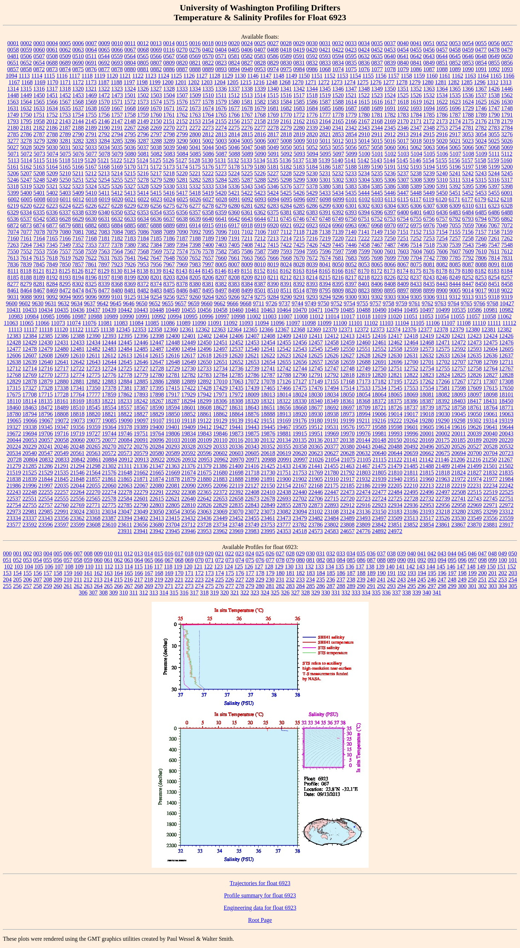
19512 (315, 427)
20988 (268, 459)
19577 (363, 427)
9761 (414, 303)
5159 (493, 160)
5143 (376, 160)
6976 (429, 225)
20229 (29, 446)
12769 (29, 375)
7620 (78, 258)
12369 (314, 329)
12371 (345, 329)
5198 (481, 167)
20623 (315, 453)
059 (88, 560)
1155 (367, 76)
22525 (506, 492)
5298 (286, 180)
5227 (273, 173)
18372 (379, 401)
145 (441, 566)
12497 (220, 349)
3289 (169, 141)
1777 (325, 115)
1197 (129, 82)
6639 (195, 219)
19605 (427, 427)
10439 (109, 310)
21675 (204, 472)
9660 (206, 303)
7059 (468, 225)
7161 (26, 238)
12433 (77, 342)
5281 (182, 180)
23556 (490, 518)
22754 (13, 505)
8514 (299, 290)
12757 (458, 368)
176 (239, 573)
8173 (389, 271)
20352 (268, 446)
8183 (493, 271)
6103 (377, 199)
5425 (286, 193)
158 (57, 573)
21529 (45, 472)
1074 (338, 69)
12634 (458, 355)
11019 (379, 316)
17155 (331, 381)
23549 (474, 518)
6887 (143, 225)
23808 (347, 525)
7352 (78, 245)
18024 (299, 394)
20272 (125, 446)
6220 (26, 206)
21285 (29, 466)
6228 (117, 206)
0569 (195, 56)
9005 (455, 290)
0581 (234, 56)
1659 (104, 108)
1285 (466, 82)
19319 (506, 420)
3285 (117, 141)
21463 (347, 466)
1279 (414, 82)
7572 (169, 251)
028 (290, 553)
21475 (379, 466)
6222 (39, 206)
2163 (312, 121)
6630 (91, 219)
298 (442, 586)
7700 (403, 258)
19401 (172, 427)
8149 (233, 271)
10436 (77, 310)
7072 (507, 225)
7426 (312, 245)
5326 (117, 186)
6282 (260, 206)
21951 (411, 479)
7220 (338, 238)
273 (189, 586)
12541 (268, 349)
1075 (351, 69)
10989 (111, 316)
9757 (375, 303)
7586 (247, 251)
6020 (117, 199)
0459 (468, 50)
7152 (415, 232)
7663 (247, 258)
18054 (363, 394)
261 (68, 586)
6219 (13, 206)
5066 (468, 147)
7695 (364, 258)
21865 (125, 479)
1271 (310, 82)
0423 (351, 50)
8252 (468, 277)
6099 (338, 199)
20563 (93, 453)
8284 (52, 284)
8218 (364, 277)
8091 (494, 264)
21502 (506, 466)
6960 (338, 225)
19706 (45, 433)
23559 (506, 518)
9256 (169, 297)
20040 (490, 433)
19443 (252, 427)
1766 (234, 115)
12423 (474, 336)
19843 (204, 433)
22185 (347, 485)
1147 (265, 76)
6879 (65, 225)
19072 (62, 420)
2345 (390, 128)
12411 (315, 336)
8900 (442, 290)
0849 (429, 63)
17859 (109, 394)
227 (239, 579)
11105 (417, 323)
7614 (26, 258)
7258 (468, 238)
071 (209, 560)
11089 (183, 323)
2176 (481, 121)
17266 (443, 381)
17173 (363, 381)
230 (270, 579)
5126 (168, 160)
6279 (221, 206)
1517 (299, 95)
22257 (61, 492)
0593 (325, 56)
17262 (427, 381)
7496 (403, 245)
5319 (26, 186)
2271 (182, 128)
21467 (363, 466)
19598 (395, 427)
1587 (325, 102)
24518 (299, 531)
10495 (411, 310)
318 (204, 592)
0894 (234, 69)
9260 (195, 297)
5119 (77, 160)
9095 (78, 297)
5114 (26, 160)
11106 (433, 323)
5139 (324, 160)
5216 (143, 173)
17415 (172, 388)
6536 (13, 219)
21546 (77, 472)
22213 (427, 485)
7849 (52, 264)
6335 (39, 212)
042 (432, 553)
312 (143, 592)
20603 (236, 453)
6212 (493, 199)
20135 (299, 440)
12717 (61, 368)
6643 (247, 219)
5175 (195, 167)
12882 (93, 381)
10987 (79, 316)
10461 (252, 310)
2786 (26, 134)
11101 (355, 323)
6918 (247, 225)
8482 (143, 290)
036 (371, 553)
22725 (395, 499)
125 (238, 566)
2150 (156, 121)
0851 (442, 63)
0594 (338, 56)
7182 (117, 238)
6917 (234, 225)
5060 (390, 147)
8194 (78, 277)
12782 (188, 375)
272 (179, 586)
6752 (377, 219)
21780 (331, 472)
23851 (395, 525)
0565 (143, 56)
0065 (104, 50)
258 (37, 586)
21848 (77, 479)
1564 (26, 102)
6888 (156, 225)
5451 (455, 193)
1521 (351, 95)
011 (118, 553)
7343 (39, 245)
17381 (125, 388)
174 (219, 573)
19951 (315, 433)
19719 (77, 433)
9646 (128, 303)
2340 (325, 128)
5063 (429, 147)
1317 (52, 89)
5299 (299, 180)
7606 (442, 251)
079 (290, 560)
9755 (362, 303)
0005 (65, 43)
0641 (403, 56)
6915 (208, 225)
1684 (312, 108)
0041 (416, 43)
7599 (364, 251)
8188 (26, 277)
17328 (45, 388)
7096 (221, 232)
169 (169, 573)
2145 (91, 121)
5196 (455, 167)
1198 (142, 82)
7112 (286, 232)
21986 (13, 485)
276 (219, 586)
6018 (91, 199)
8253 (481, 277)
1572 (130, 102)
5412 (117, 193)
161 (88, 573)
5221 (195, 173)
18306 (220, 401)
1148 (278, 76)
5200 (507, 167)
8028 (299, 264)
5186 (325, 167)
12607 (29, 355)
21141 (411, 459)
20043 (506, 433)
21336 (141, 466)
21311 (125, 466)
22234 (490, 485)
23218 (443, 512)
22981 (29, 512)
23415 (172, 518)
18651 (268, 407)
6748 (325, 219)
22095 (204, 485)
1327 (156, 89)
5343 (247, 186)
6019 (104, 199)
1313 (505, 82)
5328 (143, 186)
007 (78, 553)
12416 (379, 336)
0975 (286, 69)
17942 (204, 394)
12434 (93, 342)
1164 (483, 76)
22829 (220, 505)
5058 (377, 147)
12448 (172, 342)
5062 (416, 147)
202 (502, 573)
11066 (42, 323)
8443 (442, 284)
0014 (169, 43)
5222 (208, 173)
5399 (13, 193)
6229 (130, 206)
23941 (141, 531)
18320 (251, 401)
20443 (363, 446)
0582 (247, 56)
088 (381, 560)
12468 (427, 342)
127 (259, 566)
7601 (390, 251)
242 (391, 579)
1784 (416, 115)
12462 (395, 342)
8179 (454, 271)
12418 (411, 336)
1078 (390, 69)
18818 (77, 414)
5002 (208, 141)
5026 (507, 141)
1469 (91, 95)
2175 (468, 121)
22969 (474, 505)
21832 (490, 472)
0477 (481, 50)
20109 (205, 440)
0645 (455, 56)
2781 (468, 128)
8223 (377, 277)
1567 (65, 102)
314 (164, 592)
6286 (312, 206)
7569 (156, 251)
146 (451, 566)
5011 (324, 141)
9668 (245, 303)
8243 (429, 277)
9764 (453, 303)
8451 (494, 284)
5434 (338, 193)
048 (492, 553)
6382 (299, 212)
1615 (364, 102)
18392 (442, 401)
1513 (247, 95)
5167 (91, 167)
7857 (78, 264)
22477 (379, 492)
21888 (236, 479)
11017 (348, 316)
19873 (236, 433)
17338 (61, 388)
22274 (109, 492)
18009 (252, 394)
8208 (234, 277)
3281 (65, 141)
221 (179, 579)
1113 (24, 76)
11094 (262, 323)
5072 (26, 154)
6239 (143, 206)
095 (452, 560)
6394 (364, 212)
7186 (169, 238)
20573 (125, 453)
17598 (458, 388)
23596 (45, 525)
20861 (94, 459)
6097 (312, 199)
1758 (130, 115)
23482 (315, 518)
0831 (299, 63)
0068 (143, 50)
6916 (221, 225)
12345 (123, 329)
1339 (260, 89)
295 (411, 586)
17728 (61, 394)
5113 (13, 160)
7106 (260, 232)
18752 (443, 407)
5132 (233, 160)
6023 (156, 199)
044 (452, 553)
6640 (208, 219)
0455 (416, 50)
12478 (29, 349)
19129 (220, 420)
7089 (169, 232)
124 (228, 566)
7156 (467, 232)
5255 (117, 180)
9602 (24, 303)
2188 (78, 128)
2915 (429, 134)
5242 (468, 173)
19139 (236, 420)
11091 (215, 323)
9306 (429, 297)
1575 (169, 102)
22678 (268, 499)
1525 (403, 95)
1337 (234, 89)
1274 (349, 82)
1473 (117, 95)
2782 (481, 128)
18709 (363, 407)
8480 (117, 290)
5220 (182, 173)
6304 (390, 206)
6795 (494, 219)
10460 (236, 310)
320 (224, 592)
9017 (481, 290)
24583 (331, 531)
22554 (45, 499)
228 (250, 579)
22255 (45, 492)
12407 (252, 336)
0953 (260, 69)
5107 (455, 154)
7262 (507, 238)
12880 (61, 381)
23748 (236, 525)
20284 (157, 446)
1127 (201, 76)
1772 (299, 115)
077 (270, 560)
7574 (182, 251)
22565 (93, 499)
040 (411, 553)
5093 (299, 154)
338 (406, 592)
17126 (284, 381)
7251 (403, 238)
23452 (236, 518)
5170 (130, 167)
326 (285, 592)
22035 (61, 485)
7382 (143, 245)
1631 (13, 108)
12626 (331, 355)
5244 (494, 173)
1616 (377, 102)
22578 (109, 499)
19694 (29, 433)
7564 (117, 251)
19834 (188, 433)
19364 (109, 427)
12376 (409, 329)
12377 (425, 329)
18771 (506, 407)
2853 (338, 134)
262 (78, 586)
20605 (252, 453)
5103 (403, 154)
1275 (362, 82)
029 (300, 553)
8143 (181, 271)
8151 (246, 271)
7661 (234, 258)
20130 (251, 440)
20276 (141, 446)
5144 (389, 160)
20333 (220, 446)
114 (128, 566)
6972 (403, 225)
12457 (315, 342)
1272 (323, 82)
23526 (443, 518)
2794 (117, 134)
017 (179, 553)
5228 (286, 173)
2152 (182, 121)
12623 (284, 355)
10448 (157, 310)
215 (118, 579)
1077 (377, 69)
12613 (125, 355)
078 (280, 560)
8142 (168, 271)
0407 (260, 50)
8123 (51, 271)
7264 (26, 245)
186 (341, 573)
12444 (109, 342)
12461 (379, 342)
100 (502, 560)
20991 (284, 459)
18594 (172, 407)
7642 (143, 258)
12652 (236, 362)
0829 (273, 63)
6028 (221, 199)
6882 (91, 225)
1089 (455, 69)
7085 (130, 232)
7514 (416, 245)
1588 (338, 102)
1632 (26, 108)
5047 (247, 147)
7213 (273, 238)
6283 (273, 206)
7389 (169, 245)
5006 (260, 141)
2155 (221, 121)
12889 (188, 381)
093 (432, 560)
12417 (395, 336)
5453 (481, 193)
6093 (260, 199)
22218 (443, 485)
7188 (195, 238)
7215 (299, 238)
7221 (351, 238)
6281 (247, 206)
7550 (13, 251)
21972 (458, 479)
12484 (125, 349)
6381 (286, 212)
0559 (117, 56)
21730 (268, 472)
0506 (26, 56)
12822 (411, 375)
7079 (52, 232)
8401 (364, 284)
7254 (442, 238)
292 (381, 586)
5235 (377, 173)
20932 (189, 459)
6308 (442, 206)
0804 (130, 63)
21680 (220, 472)
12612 (109, 355)
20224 (13, 446)
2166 (351, 121)
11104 (402, 323)
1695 (442, 108)
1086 (416, 69)
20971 (253, 459)
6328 (507, 206)
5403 (65, 193)
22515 (474, 492)
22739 (443, 499)
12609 (61, 355)
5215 (130, 173)
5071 (13, 154)
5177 (221, 167)
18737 (411, 407)
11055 (457, 316)
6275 (169, 206)
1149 (291, 76)
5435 (351, 193)
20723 (506, 453)
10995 (190, 316)
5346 (273, 186)
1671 (169, 108)
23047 (125, 512)
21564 (93, 472)
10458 (220, 310)
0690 (78, 63)
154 (17, 573)
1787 (455, 115)
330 (325, 592)
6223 (52, 206)
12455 (284, 342)
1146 (253, 76)
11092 (230, 323)
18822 (125, 414)
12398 (157, 336)
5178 (234, 167)
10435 (61, 310)
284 (300, 586)
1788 (468, 115)
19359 (93, 427)
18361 (347, 401)
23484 (331, 518)
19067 (46, 420)
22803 (157, 505)
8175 (415, 271)
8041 (325, 264)
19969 (331, 433)
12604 (490, 349)
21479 (395, 466)
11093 (246, 323)
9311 (441, 297)
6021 (130, 199)
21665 (157, 472)
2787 (39, 134)
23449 (220, 518)
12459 (347, 342)
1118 (87, 76)
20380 (347, 446)
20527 (474, 446)
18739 (427, 407)
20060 (77, 440)
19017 (411, 414)
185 (330, 573)
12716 (45, 368)
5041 (195, 147)
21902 (299, 479)
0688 (52, 63)
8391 (286, 284)
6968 (377, 225)
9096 (91, 297)
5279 (156, 180)
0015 (182, 43)
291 (371, 586)
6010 (52, 199)
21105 (364, 459)
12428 (13, 342)
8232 (403, 277)
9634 (76, 303)
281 (270, 586)
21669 (172, 472)
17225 (411, 381)
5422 (247, 193)
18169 (77, 401)
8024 (286, 264)
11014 (332, 316)
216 (128, 579)
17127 (299, 381)
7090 (182, 232)
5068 (494, 147)
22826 (204, 505)
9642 (102, 303)
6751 (364, 219)
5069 (507, 147)
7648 (169, 258)
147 (461, 566)
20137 (331, 440)
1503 (156, 95)
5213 (104, 173)
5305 (377, 180)
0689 (65, 63)
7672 (312, 258)
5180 (260, 167)
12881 (77, 381)
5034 (104, 147)
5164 (52, 167)
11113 (15, 329)
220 (169, 579)
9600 (11, 303)
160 (78, 573)
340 (426, 592)
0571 (221, 56)
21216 (474, 459)
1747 (494, 108)
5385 (377, 186)
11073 (58, 323)
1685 (325, 108)
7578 (208, 251)
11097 (293, 323)
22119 (236, 485)
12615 (157, 355)
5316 (494, 180)
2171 (416, 121)
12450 (204, 342)
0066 (117, 50)
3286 (130, 141)
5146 (415, 160)
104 (28, 566)
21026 (316, 459)
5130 (207, 160)
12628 (363, 355)
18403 (458, 401)
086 (361, 560)
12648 (172, 362)
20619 (284, 453)
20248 (77, 446)
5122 (116, 160)
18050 (347, 394)
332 (346, 592)
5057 (364, 147)
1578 (208, 102)
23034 (109, 512)
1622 (442, 102)
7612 (507, 251)
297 (432, 586)
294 (401, 586)
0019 (221, 43)
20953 (205, 459)
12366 (266, 329)
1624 (468, 102)
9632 (63, 303)
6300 (338, 206)
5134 (259, 160)
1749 (13, 115)
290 (361, 586)
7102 (247, 232)
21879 (188, 479)
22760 (61, 505)
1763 (195, 115)
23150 (379, 512)
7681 (338, 258)
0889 (208, 69)
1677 (234, 108)
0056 (494, 43)
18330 (299, 401)
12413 (347, 336)
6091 (234, 199)
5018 (416, 141)
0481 (13, 56)
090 (401, 560)
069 (189, 560)
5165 (65, 167)
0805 (143, 63)
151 (501, 566)
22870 (299, 505)
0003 (39, 43)
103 (18, 566)
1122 (137, 76)
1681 (273, 108)
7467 (377, 245)
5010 (312, 141)
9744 (297, 303)
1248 (271, 82)
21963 (443, 479)
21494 (458, 466)
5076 (78, 154)
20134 (283, 440)
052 (17, 560)
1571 (117, 102)
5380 (325, 186)
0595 (351, 56)
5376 (286, 186)
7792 (468, 258)
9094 (65, 297)
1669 (143, 108)
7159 (506, 232)
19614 (443, 427)
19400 (157, 427)
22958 (458, 505)
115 (138, 566)
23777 (284, 525)
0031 (325, 43)
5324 (91, 186)
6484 (468, 212)
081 (310, 560)
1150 (303, 76)
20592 (188, 453)
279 (250, 586)
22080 (157, 485)
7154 (441, 232)
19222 (394, 420)
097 (472, 560)
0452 (377, 50)
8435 (429, 284)
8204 (182, 277)
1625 (481, 102)
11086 (168, 323)
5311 (454, 180)
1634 (52, 108)
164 (118, 573)
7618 (52, 258)
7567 (130, 251)
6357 (195, 212)
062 (118, 560)
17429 (220, 388)
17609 (474, 388)
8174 (402, 271)
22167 (299, 485)
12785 (236, 375)
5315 (481, 180)
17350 (93, 388)
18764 (490, 407)
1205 (232, 82)
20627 (331, 453)
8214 (312, 277)
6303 (377, 206)
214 (108, 579)
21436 (299, 466)
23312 (506, 512)
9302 (377, 297)
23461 (268, 518)
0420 (312, 50)
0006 (78, 43)
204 (7, 579)
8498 (234, 290)
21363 (172, 466)
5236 (390, 173)
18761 (474, 407)
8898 (416, 290)
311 (133, 592)
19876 (268, 433)
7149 (376, 232)
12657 (315, 362)
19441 (236, 427)
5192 (403, 167)
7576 (195, 251)
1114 (36, 76)
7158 (493, 232)
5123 (129, 160)
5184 (312, 167)
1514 (260, 95)
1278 (401, 82)
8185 (13, 277)
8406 (377, 284)
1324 (130, 89)
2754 (455, 128)
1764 (208, 115)
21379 (204, 466)
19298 (458, 420)
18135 (45, 401)
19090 (125, 420)
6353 (143, 212)
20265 (93, 446)
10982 (506, 310)
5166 (78, 167)
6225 (78, 206)
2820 (312, 134)
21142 (426, 459)
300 (462, 586)
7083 (104, 232)
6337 (65, 212)
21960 (427, 479)
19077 (93, 420)
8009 (247, 264)
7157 (480, 232)
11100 (340, 323)
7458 (364, 245)
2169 (390, 121)
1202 (193, 82)
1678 (247, 108)
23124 (347, 512)
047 (482, 553)
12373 (377, 329)
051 (7, 560)
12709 (490, 362)
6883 (104, 225)
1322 (104, 89)
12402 (204, 336)
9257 (182, 297)
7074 (13, 232)
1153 (342, 76)
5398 (507, 186)
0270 (182, 50)
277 (229, 586)
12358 (155, 329)
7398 (195, 245)
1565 (39, 102)
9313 (468, 297)
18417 (474, 401)
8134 (129, 271)
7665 (260, 258)
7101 (234, 232)
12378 (441, 329)
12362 (202, 329)
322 (244, 592)
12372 (361, 329)
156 (37, 573)
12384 (29, 336)
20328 (188, 446)
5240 (442, 173)
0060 (39, 50)
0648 (481, 56)
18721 (379, 407)
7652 (195, 258)
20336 (236, 446)
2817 (273, 134)
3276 (507, 134)
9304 (403, 297)
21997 (45, 485)
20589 (172, 453)
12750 (379, 368)
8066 (390, 264)
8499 (247, 290)
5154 (428, 160)
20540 (29, 453)
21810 (395, 472)
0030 (312, 43)
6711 (272, 219)
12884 (125, 381)
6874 (39, 225)
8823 (364, 290)
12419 (427, 336)
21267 (505, 459)
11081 (105, 323)
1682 (286, 108)
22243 (13, 492)
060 (98, 560)
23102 (315, 512)
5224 (234, 173)
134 (329, 566)
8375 (169, 284)
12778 (125, 375)
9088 (26, 297)
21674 (188, 472)
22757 (45, 505)
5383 (351, 186)
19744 (109, 433)
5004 (234, 141)
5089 (247, 154)
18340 (315, 401)
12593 (474, 349)
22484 (395, 492)
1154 (355, 76)
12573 (427, 349)
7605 (429, 251)
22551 (29, 499)
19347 (61, 427)
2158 (260, 121)
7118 (298, 232)
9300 (351, 297)
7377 (104, 245)
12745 (315, 368)
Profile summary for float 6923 (260, 895)
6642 (234, 219)
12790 (299, 375)
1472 (104, 95)
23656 (141, 525)
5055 (338, 147)
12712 (13, 368)
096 (462, 560)
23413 (157, 518)
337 (396, 592)
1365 (455, 89)
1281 (440, 82)
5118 (64, 160)
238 (351, 579)
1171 (65, 82)
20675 (443, 453)
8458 (507, 284)
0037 (390, 43)
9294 (325, 297)
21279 (13, 466)
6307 (429, 206)
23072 (252, 512)
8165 (324, 271)
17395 (157, 388)
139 (380, 566)
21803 (363, 472)
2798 (169, 134)
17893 (141, 394)
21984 (506, 479)
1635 (65, 108)
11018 (363, 316)
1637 (78, 108)
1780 (364, 115)
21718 (252, 472)
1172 (78, 82)
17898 (157, 394)
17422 (188, 388)
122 (208, 566)
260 (57, 586)
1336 (221, 89)
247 (442, 579)
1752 (52, 115)
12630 (395, 355)
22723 (363, 499)
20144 (363, 440)
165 (128, 573)
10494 (395, 310)
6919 (260, 225)
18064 (379, 394)
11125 (92, 329)
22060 (109, 485)
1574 (156, 102)
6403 (429, 212)
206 (27, 579)
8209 (247, 277)
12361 (186, 329)
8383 (234, 284)
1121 (125, 76)
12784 (220, 375)
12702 (443, 362)
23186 (411, 512)
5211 (77, 173)
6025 (182, 199)
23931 (125, 531)
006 (68, 553)
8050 (338, 264)
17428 (204, 388)
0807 (156, 63)
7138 (324, 232)
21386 (220, 466)
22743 (474, 499)
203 (512, 573)
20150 (394, 440)
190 (381, 573)
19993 (395, 433)
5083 (169, 154)
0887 (182, 69)
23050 (157, 512)
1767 (247, 115)
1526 (416, 95)
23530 (458, 518)
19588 (379, 427)
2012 (52, 121)
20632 (363, 453)
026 (270, 553)
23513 (411, 518)
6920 (273, 225)
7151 (402, 232)
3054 (481, 134)
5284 (221, 180)
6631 (104, 219)
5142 (363, 160)
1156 (380, 76)
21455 (331, 466)
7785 (455, 258)
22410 (268, 492)
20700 (474, 453)
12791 (315, 375)
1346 (338, 89)
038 (391, 553)
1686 (338, 108)
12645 (125, 362)
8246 (442, 277)
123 (218, 566)
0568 (182, 56)
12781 (172, 375)
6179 (480, 199)
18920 (299, 414)
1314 (13, 89)
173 (209, 573)
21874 (157, 479)
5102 (390, 154)
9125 (130, 297)
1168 (26, 82)
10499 (443, 310)
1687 (351, 108)
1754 (78, 115)
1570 (104, 102)
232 (290, 579)
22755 (29, 505)
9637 (89, 303)
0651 (13, 63)
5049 (273, 147)
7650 (182, 258)
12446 (141, 342)
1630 (507, 102)
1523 (377, 95)
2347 (416, 128)
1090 (468, 69)
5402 (52, 193)
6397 (390, 212)
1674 (208, 108)
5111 (494, 154)
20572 (109, 453)
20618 (268, 453)
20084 (125, 440)
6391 (325, 212)
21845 (61, 479)
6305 (403, 206)
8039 (312, 264)
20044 (14, 440)
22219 (458, 485)
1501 (130, 95)
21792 (347, 472)
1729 (468, 108)
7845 (39, 264)
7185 (156, 238)
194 (421, 573)
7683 (351, 258)
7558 (78, 251)
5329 (156, 186)
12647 (157, 362)
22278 (125, 492)
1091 (481, 69)
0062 (65, 50)
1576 (182, 102)
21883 (220, 479)
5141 (350, 160)
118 (168, 566)
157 (47, 573)
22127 (252, 485)
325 (275, 592)
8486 (182, 290)
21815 (427, 472)
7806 (481, 258)
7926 (130, 264)
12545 (315, 349)
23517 (427, 518)
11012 (316, 316)
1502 (143, 95)
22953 (427, 505)
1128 (214, 76)
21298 (93, 466)
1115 (49, 76)
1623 (455, 102)
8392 (299, 284)
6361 (247, 212)
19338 (29, 427)
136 (350, 566)
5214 (117, 173)
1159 (419, 76)
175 (229, 573)
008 (88, 553)
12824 (443, 375)
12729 (172, 368)
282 (280, 586)
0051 (429, 43)
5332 (195, 186)
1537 (481, 95)
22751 (506, 499)
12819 (363, 375)
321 (234, 592)
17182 (379, 381)
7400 (208, 245)
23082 (284, 512)
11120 (61, 329)
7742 (429, 258)
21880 (204, 479)
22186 (363, 485)
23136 (363, 512)
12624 (299, 355)
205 (17, 579)
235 (320, 579)
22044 (77, 485)
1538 (494, 95)
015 (159, 553)
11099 (324, 323)
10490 (379, 310)
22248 (29, 492)
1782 (390, 115)
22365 (204, 492)
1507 (182, 95)
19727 (93, 433)
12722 (77, 368)
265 (108, 586)
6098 (325, 199)
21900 (284, 479)
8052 (351, 264)
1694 (429, 108)
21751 (284, 472)
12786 (252, 375)
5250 (65, 180)
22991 (61, 512)
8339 (104, 284)
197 (452, 573)
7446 (351, 245)
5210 (65, 173)
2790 (78, 134)
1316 (39, 89)
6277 (195, 206)
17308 (506, 381)
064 (138, 560)
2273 (208, 128)
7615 (39, 258)
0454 (403, 50)
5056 (351, 147)
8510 (273, 290)
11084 (136, 323)
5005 (247, 141)
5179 (247, 167)
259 (47, 586)
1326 (143, 89)
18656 (284, 407)
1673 (195, 108)
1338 (247, 89)
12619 (220, 355)
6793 (468, 219)
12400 (172, 336)
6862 (507, 219)
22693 (284, 499)
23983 (252, 531)
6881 (78, 225)
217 (138, 579)
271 (169, 586)
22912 (347, 505)
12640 (45, 362)
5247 (26, 180)
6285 (299, 206)
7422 (286, 245)
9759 (401, 303)
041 (421, 553)
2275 (234, 128)
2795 (130, 134)
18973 (347, 414)
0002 (26, 43)
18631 (236, 407)
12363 (218, 329)
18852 (188, 414)
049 (502, 553)
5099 (351, 154)
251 (482, 579)
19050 (474, 414)
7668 (286, 258)
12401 (188, 336)
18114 (29, 401)
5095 (325, 154)
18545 (93, 407)
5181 (273, 167)
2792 (104, 134)
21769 (315, 472)
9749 (310, 303)
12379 (457, 329)
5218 (169, 173)
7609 (468, 251)
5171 (143, 167)
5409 (78, 193)
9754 (349, 303)
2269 (156, 128)
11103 (387, 323)
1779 (351, 115)
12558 (395, 349)
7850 (65, 264)
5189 (364, 167)
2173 (442, 121)
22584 (125, 499)
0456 (429, 50)
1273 (336, 82)
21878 (172, 479)
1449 (26, 95)
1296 (479, 82)
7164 (39, 238)
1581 (247, 102)
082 (320, 560)
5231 (325, 173)
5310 (442, 180)
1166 (508, 76)
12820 (379, 375)
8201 (156, 277)
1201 (180, 82)
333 (356, 592)
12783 (204, 375)
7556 (52, 251)
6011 (65, 199)
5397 (494, 186)
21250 (489, 459)
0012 (143, 43)
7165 (52, 238)
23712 (188, 525)
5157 (467, 160)
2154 (208, 121)
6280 (234, 206)
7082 (91, 232)
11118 (45, 329)
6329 (13, 212)
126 (248, 566)
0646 (468, 56)
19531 (331, 427)
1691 (390, 108)
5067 (481, 147)
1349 (377, 89)
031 (320, 553)
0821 (195, 63)
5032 (78, 147)
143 (420, 566)
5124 (142, 160)
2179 (507, 121)
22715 (331, 499)
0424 (364, 50)
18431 (490, 401)
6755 (416, 219)
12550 (347, 349)
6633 (130, 219)
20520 (443, 446)
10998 (238, 316)
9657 (180, 303)
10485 (347, 310)
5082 (156, 154)
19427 (220, 427)
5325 (104, 186)
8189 (39, 277)
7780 (442, 258)
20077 (109, 440)
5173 (169, 167)
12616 (172, 355)
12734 (220, 368)
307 (93, 592)
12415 (363, 336)
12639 (29, 362)
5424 (273, 193)
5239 (429, 173)
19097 (141, 420)
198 (462, 573)
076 (260, 560)
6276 (182, 206)
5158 (480, 160)
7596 (325, 251)
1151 (316, 76)
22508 (458, 492)
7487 (390, 245)
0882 (156, 69)
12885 (141, 381)
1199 (154, 82)
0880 (130, 69)
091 (411, 560)
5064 (442, 147)
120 (188, 566)
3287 (143, 141)
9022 (507, 290)
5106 (442, 154)
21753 (299, 472)
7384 (156, 245)
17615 (490, 388)
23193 (427, 512)
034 (351, 553)
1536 (468, 95)
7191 (234, 238)
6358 (208, 212)
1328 (169, 89)
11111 (494, 323)
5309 (429, 180)
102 (8, 566)
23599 (77, 525)
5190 (377, 167)
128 (269, 566)
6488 (507, 212)
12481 (77, 349)
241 (381, 579)
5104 (416, 154)
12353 (139, 329)
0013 (156, 43)
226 (229, 579)
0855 (494, 63)
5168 (104, 167)
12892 (204, 381)
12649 (188, 362)
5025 (494, 141)
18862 (220, 414)
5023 (468, 141)
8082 (442, 264)
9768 (492, 303)
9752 (336, 303)
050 (512, 553)
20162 (410, 440)
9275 (260, 297)
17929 (188, 394)
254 (512, 579)
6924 (325, 225)
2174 (455, 121)
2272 (195, 128)
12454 (268, 342)
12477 (13, 349)
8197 (104, 277)
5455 (494, 193)
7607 (455, 251)
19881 (284, 433)
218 (148, 579)
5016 (390, 141)
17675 (13, 394)
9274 (247, 297)
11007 (285, 316)
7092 (195, 232)
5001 (195, 141)
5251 (78, 180)
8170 (363, 271)
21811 (411, 472)
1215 (245, 82)
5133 (246, 160)
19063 (506, 414)
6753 (390, 219)
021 (219, 553)
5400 (26, 193)
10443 (141, 310)
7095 (208, 232)
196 (442, 573)
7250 (390, 238)
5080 (130, 154)
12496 (204, 349)
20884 (110, 459)
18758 (458, 407)
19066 (30, 420)
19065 (14, 420)
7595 (312, 251)
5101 (377, 154)
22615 (157, 499)
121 (198, 566)
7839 (26, 264)
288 (341, 586)
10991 (142, 316)
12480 (61, 349)
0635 (377, 56)
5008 (286, 141)
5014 (364, 141)
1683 (299, 108)
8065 (377, 264)
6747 (312, 219)
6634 (143, 219)
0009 (104, 43)
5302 (338, 180)
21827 (474, 472)
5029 (39, 147)
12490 (172, 349)
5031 (65, 147)
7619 (65, 258)
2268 (143, 128)
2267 (130, 128)
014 (148, 553)
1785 (429, 115)
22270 (93, 492)
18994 (363, 414)
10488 (363, 310)
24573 (315, 531)
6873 (26, 225)
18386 (410, 401)
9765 (466, 303)
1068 (325, 69)
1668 (130, 108)
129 (279, 566)
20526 (458, 446)
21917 (347, 479)
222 (189, 579)
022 (229, 553)
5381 (338, 186)
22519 (490, 492)
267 (128, 586)
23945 (172, 531)
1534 (442, 95)
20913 (141, 459)
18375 (394, 401)
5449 (429, 193)
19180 (315, 420)
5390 (429, 186)
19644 (506, 427)
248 (452, 579)
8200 (143, 277)
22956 (443, 505)
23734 (220, 525)
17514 (347, 388)
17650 (506, 388)
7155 (454, 232)
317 (194, 592)
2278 (273, 128)
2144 (78, 121)
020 (209, 553)
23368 (93, 518)
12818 (347, 375)
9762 (427, 303)
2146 (104, 121)
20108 (189, 440)
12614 (141, 355)
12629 (379, 355)
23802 (331, 525)
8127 (90, 271)
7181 (104, 238)
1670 (156, 108)
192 (401, 573)
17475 (299, 388)
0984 (299, 69)
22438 (284, 492)
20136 (315, 440)
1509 (195, 95)
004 (47, 553)
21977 (490, 479)
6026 (195, 199)
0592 (312, 56)
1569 (91, 102)
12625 (315, 355)
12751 (395, 368)
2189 (91, 128)
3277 (13, 141)
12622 (268, 355)
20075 (93, 440)
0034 (364, 43)
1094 (11, 76)
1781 (377, 115)
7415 (273, 245)
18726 (395, 407)
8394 (325, 284)
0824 (234, 63)
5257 (130, 180)
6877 (52, 225)
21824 (458, 472)
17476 (315, 388)
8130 (116, 271)
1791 (507, 115)
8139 (155, 271)
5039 (169, 147)
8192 (52, 277)
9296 (338, 297)
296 (421, 586)
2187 (65, 128)
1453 (78, 95)
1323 (117, 89)
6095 (286, 199)
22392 (236, 492)
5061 (403, 147)
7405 (234, 245)
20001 (427, 433)
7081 (78, 232)
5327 (130, 186)
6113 (390, 199)
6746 (299, 219)
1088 (442, 69)
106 (48, 566)
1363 (429, 89)
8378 (182, 284)
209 (57, 579)
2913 (403, 134)
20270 (109, 446)
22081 (172, 485)
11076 (89, 323)
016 (169, 553)
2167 (364, 121)
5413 (130, 193)
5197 (468, 167)
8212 (286, 277)
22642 (204, 499)
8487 (195, 290)
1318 (65, 89)
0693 (117, 63)
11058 (489, 316)
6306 (416, 206)
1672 (182, 108)
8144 (194, 271)
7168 (91, 238)
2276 (247, 128)
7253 (429, 238)
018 (189, 553)
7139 (337, 232)
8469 (52, 290)
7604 (416, 251)
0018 (208, 43)
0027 (273, 43)
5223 (221, 173)
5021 (455, 141)
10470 (299, 310)
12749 (363, 368)
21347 (157, 466)
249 (462, 579)
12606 (13, 355)
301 (472, 586)
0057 (507, 43)
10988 (95, 316)
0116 (168, 50)
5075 (65, 154)
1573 (143, 102)
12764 (490, 368)
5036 (130, 147)
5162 (26, 167)
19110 (173, 420)
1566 (52, 102)
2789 (65, 134)
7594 (299, 251)
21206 (458, 459)
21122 (395, 459)
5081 (143, 154)
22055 (93, 485)
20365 (315, 446)
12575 (443, 349)
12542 (284, 349)
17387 (141, 388)
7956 (156, 264)
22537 (13, 499)
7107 (273, 232)
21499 (474, 466)
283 (290, 586)
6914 (195, 225)
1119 (99, 76)
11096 (277, 323)
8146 (220, 271)
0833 (325, 63)
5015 (377, 141)
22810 (188, 505)
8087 (468, 264)
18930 (315, 414)
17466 (284, 388)
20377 (331, 446)
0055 (481, 43)
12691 (379, 362)
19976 (363, 433)
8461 (13, 290)
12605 (506, 349)
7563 (104, 251)
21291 (61, 466)
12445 (125, 342)
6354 (156, 212)
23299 (490, 512)
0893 (221, 69)
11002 (254, 316)
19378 (125, 427)
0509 (65, 56)
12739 (252, 368)
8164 (311, 271)
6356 (182, 212)
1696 (455, 108)
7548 (507, 245)
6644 (260, 219)
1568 (78, 102)
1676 (221, 108)
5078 (104, 154)
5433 (325, 193)
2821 (325, 134)
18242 (140, 401)
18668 (299, 407)
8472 (65, 290)
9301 (364, 297)
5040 (182, 147)
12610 (77, 355)
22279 (141, 492)
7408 (247, 245)
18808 (61, 414)
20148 (379, 440)
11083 (120, 323)
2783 (494, 128)
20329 (204, 446)
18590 (157, 407)
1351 (403, 89)
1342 (299, 89)
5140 (337, 160)
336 (386, 592)
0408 (273, 50)
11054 (442, 316)
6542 (39, 219)
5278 (143, 180)
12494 (188, 349)
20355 (284, 446)
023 (239, 553)
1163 (470, 76)
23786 (315, 525)
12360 (171, 329)
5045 (221, 147)
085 (351, 560)
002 (27, 553)
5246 (13, 180)
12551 (363, 349)
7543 (468, 245)
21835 (506, 472)
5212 (91, 173)
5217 (156, 173)
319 (214, 592)
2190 (104, 128)
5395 (468, 186)
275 (209, 586)
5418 (195, 193)
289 (351, 586)
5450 (442, 193)
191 (391, 573)
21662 (141, 472)
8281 (39, 284)
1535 (455, 95)
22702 (299, 499)
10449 (172, 310)
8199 (130, 277)
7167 (78, 238)
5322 (65, 186)
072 (219, 560)
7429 (325, 245)
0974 (273, 69)
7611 (493, 251)
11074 (73, 323)
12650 (204, 362)
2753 (442, 128)
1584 (286, 102)
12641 (61, 362)
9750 (323, 303)
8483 (156, 290)
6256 (156, 206)
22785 (125, 505)
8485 (169, 290)
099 (492, 560)
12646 (141, 362)
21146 (442, 459)
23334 (13, 518)
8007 (234, 264)
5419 (208, 193)
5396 (481, 186)
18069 (411, 394)
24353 (284, 531)
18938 (331, 414)
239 (361, 579)
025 (260, 553)
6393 (351, 212)
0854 (481, 63)
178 (260, 573)
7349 (65, 245)
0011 (129, 43)
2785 (13, 134)
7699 (390, 258)
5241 (455, 173)
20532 (506, 446)
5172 (156, 167)
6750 (351, 219)
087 (371, 560)
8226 (390, 277)
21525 (29, 472)
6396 (377, 212)
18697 (347, 407)
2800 (195, 134)
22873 (315, 505)
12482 (93, 349)
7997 (208, 264)
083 (330, 560)
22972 (506, 505)
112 (108, 566)
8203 (169, 277)
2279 (286, 128)
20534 (13, 453)
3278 (26, 141)
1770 (286, 115)
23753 (268, 525)
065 (148, 560)
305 (512, 586)
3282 (78, 141)
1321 (91, 89)
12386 (61, 336)
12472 (458, 342)
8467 (39, 290)
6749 (338, 219)
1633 (39, 108)
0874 (65, 69)
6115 (402, 199)
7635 (117, 258)
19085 (109, 420)
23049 (141, 512)
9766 (479, 303)
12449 (188, 342)
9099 (104, 297)
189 (371, 573)
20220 (506, 440)
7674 (325, 258)
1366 (468, 89)
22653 (220, 499)
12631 (411, 355)
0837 (377, 63)
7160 (13, 238)
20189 (474, 440)
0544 (104, 56)
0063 (78, 50)
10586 (474, 310)
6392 (338, 212)
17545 (395, 388)
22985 (45, 512)
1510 (208, 95)
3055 (494, 134)
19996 (411, 433)
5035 (117, 147)
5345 (260, 186)
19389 (141, 427)
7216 (312, 238)
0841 (416, 63)
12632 (427, 355)
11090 (199, 323)
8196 (91, 277)
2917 (455, 134)
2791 (91, 134)
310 (123, 592)
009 (98, 553)
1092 (494, 69)
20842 (78, 459)
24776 (363, 531)
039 (401, 553)
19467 (284, 427)
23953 (204, 531)
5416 (169, 193)
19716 (61, 433)
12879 (45, 381)
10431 (13, 310)
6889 (169, 225)
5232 (338, 173)
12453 (252, 342)
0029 (299, 43)
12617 (188, 355)
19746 (125, 433)
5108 (468, 154)
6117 (415, 199)
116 (148, 566)
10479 (331, 310)
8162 (285, 271)
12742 (284, 368)
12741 (268, 368)
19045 (458, 414)
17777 (93, 394)
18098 (490, 394)
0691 (91, 63)
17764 (77, 394)
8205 (195, 277)
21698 (236, 472)
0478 (494, 50)
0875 (78, 69)
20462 (379, 446)
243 (401, 579)
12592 (458, 349)
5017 (403, 141)
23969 (236, 531)
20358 (299, 446)
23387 (109, 518)
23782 (299, 525)
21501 (490, 466)
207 (37, 579)
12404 (220, 336)
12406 (236, 336)
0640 (390, 56)
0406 (247, 50)
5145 (402, 160)
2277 (260, 128)
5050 (286, 147)
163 (108, 573)
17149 (315, 381)
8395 (338, 284)
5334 (221, 186)
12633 (443, 355)
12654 (268, 362)
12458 (331, 342)
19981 (379, 433)
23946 (188, 531)
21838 (13, 479)
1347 (351, 89)
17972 (236, 394)
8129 (103, 271)
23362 (77, 518)
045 (462, 553)
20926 (173, 459)
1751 (39, 115)
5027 (13, 147)
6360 (234, 212)
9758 (388, 303)
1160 (432, 76)
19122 (204, 420)
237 (341, 579)
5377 (299, 186)
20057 (46, 440)
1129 (227, 76)
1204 (219, 82)
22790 (141, 505)
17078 (268, 381)
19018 (427, 414)
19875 (252, 433)
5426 (299, 193)
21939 (379, 479)
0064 (91, 50)
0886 (169, 69)
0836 (364, 63)
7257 (455, 238)
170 (179, 573)
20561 (77, 453)
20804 (30, 459)
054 (37, 560)
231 (280, 579)
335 (376, 592)
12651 (220, 362)
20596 (204, 453)
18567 (141, 407)
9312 (455, 297)
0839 (390, 63)
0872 (39, 69)
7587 (260, 251)
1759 (143, 115)
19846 (220, 433)
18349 (331, 401)
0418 (286, 50)
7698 (377, 258)
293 (391, 586)
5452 (468, 193)
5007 (273, 141)
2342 (351, 128)
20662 (427, 453)
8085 (455, 264)
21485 (411, 466)
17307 (490, 381)
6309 (455, 206)
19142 (252, 420)
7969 (182, 264)
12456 (299, 342)
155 (27, 573)
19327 (13, 427)
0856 (507, 63)
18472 (45, 407)
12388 (77, 336)
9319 (507, 297)
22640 (188, 499)
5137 (298, 160)
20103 (173, 440)
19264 (410, 420)
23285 (474, 512)
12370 (329, 329)
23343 (45, 518)
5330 (169, 186)
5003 (221, 141)
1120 (112, 76)
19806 (172, 433)
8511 (285, 290)
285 (310, 586)
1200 (167, 82)
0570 (208, 56)
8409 (403, 284)
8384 (247, 284)
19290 (442, 420)
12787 (268, 375)
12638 (13, 362)
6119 (428, 199)
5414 (143, 193)
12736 (236, 368)
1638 (91, 108)
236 (330, 579)
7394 (182, 245)
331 (336, 592)
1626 (494, 102)
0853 (468, 63)
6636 (156, 219)
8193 (65, 277)
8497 (221, 290)
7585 (234, 251)
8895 (390, 290)
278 (239, 586)
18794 (29, 414)
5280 (169, 180)
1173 (90, 82)
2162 (299, 121)
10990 (127, 316)
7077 (26, 232)
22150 (268, 485)
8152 (259, 271)
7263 (13, 245)
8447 (468, 284)
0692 (104, 63)
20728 (14, 459)
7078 (39, 232)
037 (381, 553)
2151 (169, 121)
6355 (169, 212)
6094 (273, 199)
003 (37, 553)
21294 (77, 466)
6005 (26, 199)
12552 (379, 349)
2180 (13, 128)
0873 (52, 69)
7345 (52, 245)
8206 (208, 277)
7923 (117, 264)
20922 (157, 459)
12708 (474, 362)
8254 (494, 277)
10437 (93, 310)
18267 (156, 401)
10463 (268, 310)
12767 (506, 368)
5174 (182, 167)
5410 (91, 193)
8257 (507, 277)
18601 (188, 407)
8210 (260, 277)
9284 (273, 297)
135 (339, 566)
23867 (458, 525)
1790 (494, 115)
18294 (188, 401)
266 (118, 586)
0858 (26, 69)
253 (502, 579)
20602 (220, 453)
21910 (331, 479)
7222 (364, 238)
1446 (507, 89)
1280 (427, 82)
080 (300, 560)
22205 (395, 485)
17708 (29, 394)
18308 (236, 401)
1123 (150, 76)
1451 (52, 95)
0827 (247, 63)
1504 (169, 95)
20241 (45, 446)
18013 (268, 394)
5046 (234, 147)
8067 (403, 264)
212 (88, 579)
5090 (260, 154)
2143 (65, 121)
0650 (507, 56)
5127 (181, 160)
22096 (220, 485)
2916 (442, 134)
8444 (455, 284)
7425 (299, 245)
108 (69, 566)
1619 (416, 102)
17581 (443, 388)
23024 (77, 512)
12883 (109, 381)
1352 (416, 89)
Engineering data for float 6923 (260, 908)
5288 (260, 180)
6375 (273, 212)
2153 (195, 121)
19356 (77, 427)
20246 (61, 446)
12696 (395, 362)
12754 (427, 368)
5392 (455, 186)
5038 (156, 147)
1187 (103, 82)
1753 (65, 115)
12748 (347, 368)
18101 (506, 394)
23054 (172, 512)
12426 (506, 336)
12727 (141, 368)
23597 (61, 525)
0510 (78, 56)
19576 (347, 427)
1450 (39, 95)
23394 (125, 518)
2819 (299, 134)
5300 (312, 180)
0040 (403, 43)
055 (47, 560)
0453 (390, 50)
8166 (337, 271)
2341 (338, 128)
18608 (204, 407)
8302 (78, 284)
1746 (481, 108)
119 (178, 566)
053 (27, 560)
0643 (429, 56)
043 (442, 553)
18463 (29, 407)
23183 (395, 512)
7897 (104, 264)
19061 (490, 414)
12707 (458, 362)
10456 (204, 310)
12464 (411, 342)
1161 (444, 76)
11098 (309, 323)
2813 (221, 134)
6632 (117, 219)
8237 (416, 277)
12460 (363, 342)
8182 (480, 271)
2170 (403, 121)
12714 (29, 368)
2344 (377, 128)
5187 (338, 167)
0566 (156, 56)
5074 (52, 154)
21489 (443, 466)
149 (481, 566)
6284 (286, 206)
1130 (240, 76)
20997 (300, 459)
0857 (13, 69)
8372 (143, 284)
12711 (506, 362)
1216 (258, 82)
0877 (104, 69)
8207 (221, 277)
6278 (208, 206)
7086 (143, 232)
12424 (490, 336)
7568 (143, 251)
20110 (220, 440)
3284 (104, 141)
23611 (125, 525)
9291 (299, 297)
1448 (13, 95)
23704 (172, 525)
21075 (348, 459)
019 (199, 553)
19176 (299, 420)
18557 (125, 407)
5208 (39, 173)
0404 (221, 50)
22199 (379, 485)
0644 (442, 56)
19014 (395, 414)
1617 (390, 102)
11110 (479, 323)
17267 (458, 381)
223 (199, 579)
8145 (207, 271)
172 (199, 573)
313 (154, 592)
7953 (143, 264)
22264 (77, 492)
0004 (52, 43)
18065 (395, 394)
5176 (208, 167)
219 (159, 579)
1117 (74, 76)
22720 (347, 499)
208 (47, 579)
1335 (208, 89)
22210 (411, 485)
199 (472, 573)
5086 (208, 154)
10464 (284, 310)
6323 (494, 206)
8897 (403, 290)
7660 (221, 258)
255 (7, 586)
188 (361, 573)
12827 (490, 375)
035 (361, 553)
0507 (39, 56)
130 (289, 566)
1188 (116, 82)
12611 (93, 355)
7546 (481, 245)
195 (432, 573)
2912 (390, 134)
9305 (416, 297)
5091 (273, 154)
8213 (299, 277)
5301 (325, 180)
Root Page (260, 920)
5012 (338, 141)
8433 (416, 284)
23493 (363, 518)
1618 (403, 102)
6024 (169, 199)
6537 (26, 219)
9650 (141, 303)
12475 (490, 342)
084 (341, 560)
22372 (220, 492)
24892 (379, 531)
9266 (234, 297)
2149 (143, 121)
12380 (472, 329)
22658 (236, 499)
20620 (299, 453)
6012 (78, 199)
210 (68, 579)
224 (209, 579)
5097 (338, 154)
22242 (506, 485)
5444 (364, 193)
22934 (395, 505)
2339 (312, 128)
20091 (141, 440)
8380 (195, 284)
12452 (236, 342)
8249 (455, 277)
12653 (252, 362)
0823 (221, 63)
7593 (286, 251)
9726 (271, 303)
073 (229, 560)
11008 (301, 316)
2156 (234, 121)
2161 (286, 121)
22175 (331, 485)
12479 (45, 349)
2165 (338, 121)
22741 (458, 499)
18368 (363, 401)
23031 (93, 512)
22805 (172, 505)
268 (138, 586)
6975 (416, 225)
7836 (13, 264)
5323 (78, 186)
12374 (393, 329)
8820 (351, 290)
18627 (220, 407)
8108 (507, 264)
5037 (143, 147)
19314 (490, 420)
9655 (167, 303)
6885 (130, 225)
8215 (325, 277)
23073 (268, 512)
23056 (188, 512)
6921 (286, 225)
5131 (220, 160)
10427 (507, 303)
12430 (45, 342)
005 (57, 553)
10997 (222, 316)
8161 (272, 271)
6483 (455, 212)
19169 (284, 420)
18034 (331, 394)
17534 (379, 388)
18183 (93, 401)
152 (511, 566)
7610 (481, 251)
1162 (457, 76)
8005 (221, 264)
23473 (284, 518)
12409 (284, 336)
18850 (172, 414)
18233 (124, 401)
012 (128, 553)
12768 (13, 375)
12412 (331, 336)
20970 (237, 459)
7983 (195, 264)
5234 (364, 173)
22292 (172, 492)
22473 (347, 492)
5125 (155, 160)
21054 (332, 459)
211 (78, 579)
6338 (78, 212)
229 (260, 579)
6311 (480, 206)
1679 (260, 108)
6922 (299, 225)
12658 (331, 362)
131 (299, 566)
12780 (157, 375)
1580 (234, 102)
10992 (158, 316)
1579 (221, 102)
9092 (52, 297)
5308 (416, 180)
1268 (284, 82)
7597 (338, 251)
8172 (376, 271)
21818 (443, 472)
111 (99, 566)
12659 (347, 362)
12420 (443, 336)
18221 (108, 401)
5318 (13, 186)
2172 (429, 121)
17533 (363, 388)
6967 (364, 225)
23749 (252, 525)
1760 (156, 115)
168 (159, 573)
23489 (347, 518)
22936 (411, 505)
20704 (490, 453)
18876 (252, 414)
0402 (208, 50)
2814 (234, 134)
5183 (299, 167)
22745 (490, 499)
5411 (103, 193)
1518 (312, 95)
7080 (65, 232)
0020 (234, 43)
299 (452, 586)
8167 (350, 271)
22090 (188, 485)
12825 (458, 375)
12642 (77, 362)
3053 (468, 134)
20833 (62, 459)
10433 (29, 310)
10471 (315, 310)
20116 (236, 440)
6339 (91, 212)
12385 (45, 336)
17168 (347, 381)
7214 (286, 238)
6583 (52, 219)
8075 (416, 264)
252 (492, 579)
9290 (286, 297)
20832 (46, 459)
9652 (154, 303)
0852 (455, 63)
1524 (390, 95)
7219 (325, 238)
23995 (268, 531)
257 (27, 586)
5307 (403, 180)
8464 (26, 290)
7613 (13, 258)
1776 (312, 115)
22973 (13, 512)
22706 (315, 499)
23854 (427, 525)
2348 (429, 128)
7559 (91, 251)
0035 (377, 43)
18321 (267, 401)
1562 (507, 95)
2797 (156, 134)
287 (330, 586)
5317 (507, 180)
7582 (221, 251)
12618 (204, 355)
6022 (143, 199)
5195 (442, 167)
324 (265, 592)
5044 (208, 147)
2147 (117, 121)
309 (113, 592)
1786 (442, 115)
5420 (221, 193)
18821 (109, 414)
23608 (93, 525)
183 (310, 573)
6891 (182, 225)
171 (189, 573)
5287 (247, 180)
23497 (379, 518)
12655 (284, 362)
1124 (163, 76)
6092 (247, 199)
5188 (351, 167)
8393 (312, 284)
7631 (104, 258)
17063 (236, 381)
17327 (29, 388)
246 (432, 579)
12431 (61, 342)
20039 (474, 433)
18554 (109, 407)
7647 (156, 258)
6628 (65, 219)
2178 (494, 121)
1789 (481, 115)
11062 (505, 316)
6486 (494, 212)
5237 (403, 173)
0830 (286, 63)
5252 (91, 180)
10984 (31, 316)
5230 (312, 173)
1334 (195, 89)
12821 (395, 375)
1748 (507, 108)
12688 (363, 362)
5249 (52, 180)
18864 (236, 414)
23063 (204, 512)
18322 (283, 401)
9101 (117, 297)
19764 (157, 433)
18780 (13, 414)
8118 (25, 271)
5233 (351, 173)
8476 (91, 290)
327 (295, 592)
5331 (182, 186)
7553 (39, 251)
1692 (403, 108)
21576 (109, 472)
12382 (504, 329)
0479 (507, 50)
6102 (364, 199)
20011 (458, 433)
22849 (268, 505)
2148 (130, 121)
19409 (188, 427)
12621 (252, 355)
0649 (494, 56)
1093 (507, 69)
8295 (65, 284)
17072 (252, 381)
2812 (208, 134)
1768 (260, 115)
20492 (411, 446)
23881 (490, 525)
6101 (351, 199)
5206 (13, 173)
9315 (481, 297)
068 (179, 560)
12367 (282, 329)
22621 (172, 499)
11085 (152, 323)
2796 (143, 134)
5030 (52, 147)
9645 (115, 303)
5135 (272, 160)
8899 (429, 290)
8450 (481, 284)
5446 (390, 193)
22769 (77, 505)
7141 (363, 232)
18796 (45, 414)
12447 (157, 342)
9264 (208, 297)
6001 (507, 193)
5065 (455, 147)
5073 (39, 154)
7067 (494, 225)
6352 (130, 212)
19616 (458, 427)
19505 (299, 427)
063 (128, 560)
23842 (379, 525)
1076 (364, 69)
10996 (206, 316)
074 (239, 560)
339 (416, 592)
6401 (416, 212)
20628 (347, 453)
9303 (390, 297)
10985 (47, 316)
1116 (62, 76)
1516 (286, 95)
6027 (208, 199)
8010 (260, 264)
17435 (236, 388)
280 (260, 586)
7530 (442, 245)
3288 (156, 141)
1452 (65, 95)
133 (319, 566)
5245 (507, 173)
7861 (91, 264)
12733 (204, 368)
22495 (411, 492)
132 (309, 566)
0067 (130, 50)
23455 (252, 518)
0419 (299, 50)
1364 (442, 89)
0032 (338, 43)
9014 (468, 290)
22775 (109, 505)
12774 (77, 375)
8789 (312, 290)
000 (7, 553)
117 (158, 566)
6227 (104, 206)
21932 (363, 479)
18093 (458, 394)
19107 (157, 420)
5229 (299, 173)
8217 (351, 277)
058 (78, 560)
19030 (443, 414)
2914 (416, 134)
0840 (403, 63)
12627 (347, 355)
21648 (125, 472)
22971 (490, 505)
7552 (26, 251)
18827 (141, 414)
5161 (13, 167)
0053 (455, 43)
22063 (125, 485)
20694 (458, 453)
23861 (443, 525)
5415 (156, 193)
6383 (312, 212)
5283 (208, 180)
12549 (331, 349)
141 (400, 566)
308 (103, 592)
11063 (11, 323)
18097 (474, 394)
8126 (77, 271)
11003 (269, 316)
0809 (169, 63)
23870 (474, 525)
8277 (13, 284)
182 (300, 573)
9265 (221, 297)
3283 (91, 141)
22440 (299, 492)
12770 (45, 375)
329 (315, 592)
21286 (45, 466)
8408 (390, 284)
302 (482, 586)
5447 (403, 193)
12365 (250, 329)
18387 (426, 401)
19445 (268, 427)
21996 (29, 485)
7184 (143, 238)
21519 (13, 472)
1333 (182, 89)
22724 (379, 499)
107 (59, 566)
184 (320, 573)
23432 (188, 518)
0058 (13, 50)
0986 (312, 69)
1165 (496, 76)
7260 (481, 238)
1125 (176, 76)
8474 (78, 290)
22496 (427, 492)
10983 (15, 316)
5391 (442, 186)
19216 (379, 420)
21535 (61, 472)
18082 (443, 394)
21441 (315, 466)
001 (17, 553)
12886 (157, 381)
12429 (29, 342)
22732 (427, 499)
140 (390, 566)
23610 (109, 525)
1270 (297, 82)
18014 (284, 394)
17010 (220, 381)
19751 (141, 433)
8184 (506, 271)
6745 (286, 219)
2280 (299, 128)
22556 (77, 499)
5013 (351, 141)
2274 (221, 128)
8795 (325, 290)
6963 (351, 225)
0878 (117, 69)
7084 (117, 232)
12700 (411, 362)
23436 (204, 518)
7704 (416, 258)
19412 (204, 427)
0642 (416, 56)
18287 (172, 401)
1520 (338, 95)
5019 (429, 141)
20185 (458, 440)
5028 (26, 147)
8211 (272, 277)
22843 (252, 505)
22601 (141, 499)
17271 (474, 381)
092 (421, 560)
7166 (65, 238)
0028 (286, 43)
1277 (388, 82)
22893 (331, 505)
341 (437, 592)
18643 (252, 407)
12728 (157, 368)
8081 (429, 264)
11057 (473, 316)
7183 (130, 238)
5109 (481, 154)
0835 (351, 63)
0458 (455, 50)
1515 (273, 95)
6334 (26, 212)
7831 (507, 258)
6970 (390, 225)
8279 (26, 284)
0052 (442, 43)
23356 (61, 518)
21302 (109, 466)
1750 (26, 115)
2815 (247, 134)
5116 (51, 160)
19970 (347, 433)
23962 (220, 531)
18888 (268, 414)
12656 (299, 362)
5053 (325, 147)
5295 (273, 180)
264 (98, 586)
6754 (403, 219)
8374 (156, 284)
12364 (234, 329)
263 (88, 586)
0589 (286, 56)
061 (108, 560)
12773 (61, 375)
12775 (93, 375)
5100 (364, 154)
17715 (45, 394)
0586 (273, 56)
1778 (338, 115)
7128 (311, 232)
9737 (284, 303)
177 (250, 573)
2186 (52, 128)
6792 (455, 219)
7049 (442, 225)
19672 (13, 433)
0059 (26, 50)
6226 (91, 206)
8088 (481, 264)
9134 (143, 297)
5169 (117, 167)
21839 (29, 479)
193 (411, 573)
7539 (455, 245)
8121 (38, 271)
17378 (109, 388)
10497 (427, 310)
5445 (377, 193)
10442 (125, 310)
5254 (104, 180)
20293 (172, 446)
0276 (195, 50)
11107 (448, 323)
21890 (252, 479)
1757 (117, 115)
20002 (443, 433)
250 (472, 579)
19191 (331, 420)
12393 (109, 336)
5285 (234, 180)
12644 (109, 362)
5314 (468, 180)
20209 (490, 440)
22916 (363, 505)
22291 (157, 492)
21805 (379, 472)
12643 (93, 362)
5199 (494, 167)
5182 (286, 167)
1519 (325, 95)
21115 (379, 459)
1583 (273, 102)
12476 (506, 342)
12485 (141, 349)
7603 (403, 251)
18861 (204, 414)
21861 (109, 479)
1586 (312, 102)
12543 (299, 349)
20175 (442, 440)
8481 (130, 290)
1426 (494, 89)
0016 (195, 43)
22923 (379, 505)
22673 (252, 499)
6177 (467, 199)
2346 (403, 128)
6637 (169, 219)
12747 (331, 368)
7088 (156, 232)
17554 (427, 388)
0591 (299, 56)
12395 (125, 336)
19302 (474, 420)
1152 (329, 76)
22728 (411, 499)
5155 (441, 160)
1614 (351, 102)
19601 (411, 427)
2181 (26, 128)
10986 (63, 316)
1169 (39, 82)
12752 (411, 368)
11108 (464, 323)
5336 (234, 186)
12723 (93, 368)
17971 (220, 394)
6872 (13, 225)
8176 (428, 271)
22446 (315, 492)
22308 (188, 492)
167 (148, 573)
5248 (39, 180)
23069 (220, 512)
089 (391, 560)
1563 (13, 102)
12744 (299, 368)
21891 (268, 479)
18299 (204, 401)
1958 (39, 121)
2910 (364, 134)
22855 (284, 505)
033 (341, 553)
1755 (91, 115)
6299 (325, 206)
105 (38, 566)
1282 (453, 82)
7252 (416, 238)
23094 (299, 512)
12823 (427, 375)
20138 (347, 440)
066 (159, 560)
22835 (236, 505)
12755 (443, 368)
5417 (182, 193)
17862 (125, 394)
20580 (157, 453)
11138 (107, 329)
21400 (236, 466)
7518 (429, 245)
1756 (104, 115)
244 (411, 579)
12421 (458, 336)
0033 (351, 43)
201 (492, 573)
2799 (182, 134)
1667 (117, 108)
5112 (506, 154)
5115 (39, 160)
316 (184, 592)
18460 (13, 407)
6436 (442, 212)
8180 (467, 271)
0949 (247, 69)
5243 (481, 173)
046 (472, 553)
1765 (221, 115)
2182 (39, 128)
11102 (371, 323)
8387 (260, 284)
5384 (364, 186)
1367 (481, 89)
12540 (252, 349)
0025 (260, 43)
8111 (13, 271)
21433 (284, 466)
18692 (331, 407)
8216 (338, 277)
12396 (141, 336)
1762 (182, 115)
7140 (350, 232)
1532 (429, 95)
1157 (393, 76)
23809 (363, 525)
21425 (268, 466)
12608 (45, 355)
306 (83, 592)
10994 (174, 316)
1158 (406, 76)
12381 (488, 329)
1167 (14, 82)
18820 (93, 414)
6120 (441, 199)
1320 (78, 89)
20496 (427, 446)
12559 (411, 349)
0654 (39, 63)
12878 (29, 381)
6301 (351, 206)
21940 (395, 479)
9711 (258, 303)
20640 (379, 453)
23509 (395, 518)
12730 (188, 368)
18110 (14, 401)
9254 (156, 297)
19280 (426, 420)
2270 (169, 128)
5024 (481, 141)
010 (108, 553)
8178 (441, 271)
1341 (286, 89)
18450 (506, 401)
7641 (130, 258)
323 (255, 592)
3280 (52, 141)
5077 (91, 154)
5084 (182, 154)
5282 (195, 180)
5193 (416, 167)
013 (138, 553)
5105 (429, 154)
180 (280, 573)
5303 (351, 180)
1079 (403, 69)
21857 (93, 479)
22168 (315, 485)
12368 (298, 329)
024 (250, 553)
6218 (506, 199)
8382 (221, 284)
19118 (188, 420)
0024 (247, 43)
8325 (91, 284)
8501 (260, 290)
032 (330, 553)
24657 (347, 531)
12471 (443, 342)
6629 (78, 219)
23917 (506, 525)
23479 (299, 518)
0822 (208, 63)
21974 (474, 479)
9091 (39, 297)
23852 (411, 525)
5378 (312, 186)
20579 (141, 453)
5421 (234, 193)
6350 (117, 212)
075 (250, 560)
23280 (458, 512)
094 (442, 560)
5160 (506, 160)
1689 (377, 108)
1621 (429, 102)
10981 (490, 310)
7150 (389, 232)
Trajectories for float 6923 (260, 883)
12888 (172, 381)
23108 (331, 512)
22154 (284, 485)
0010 (117, 43)
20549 (61, 453)
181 (290, 573)
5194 (429, 167)
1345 (325, 89)
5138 (311, 160)
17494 (331, 388)
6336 (52, 212)
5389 (416, 186)
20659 (411, 453)
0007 (91, 43)
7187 (182, 238)
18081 (427, 394)
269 (148, 586)
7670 (299, 258)
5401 (39, 193)
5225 (247, 173)
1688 (364, 108)
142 (410, 566)
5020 (442, 141)
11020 (395, 316)
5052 (312, 147)
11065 (27, 323)
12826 (474, 375)
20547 (45, 453)
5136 (285, 160)
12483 (109, 349)
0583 (260, 56)
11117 (30, 329)
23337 (29, 518)
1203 (206, 82)
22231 (474, 485)
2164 (325, 121)
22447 (331, 492)
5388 (403, 186)
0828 (260, 63)
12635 (474, 355)
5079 (117, 154)
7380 (130, 245)
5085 (195, 154)
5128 (194, 160)
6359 (221, 212)
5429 (312, 193)
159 (68, 573)
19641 (490, 427)
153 (7, 573)
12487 (157, 349)
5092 (286, 154)
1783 (403, 115)
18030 (315, 394)
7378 (117, 245)
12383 (13, 336)
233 (300, 579)
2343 (364, 128)
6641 (221, 219)
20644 (395, 453)
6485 (481, 212)
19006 (379, 414)
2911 (376, 134)
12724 (109, 368)
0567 (169, 56)
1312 (492, 82)
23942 (157, 531)
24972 (395, 531)
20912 (125, 459)
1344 (312, 89)
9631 (50, 303)
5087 (221, 154)
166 (138, 573)
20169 (426, 440)
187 (351, 573)
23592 (29, 525)
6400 (403, 212)
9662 (219, 303)
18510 (77, 407)
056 (57, 560)
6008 (39, 199)
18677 (315, 407)
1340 (273, 89)
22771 (93, 505)
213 (98, 579)
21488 (427, 466)
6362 (260, 212)
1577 (195, 102)
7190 (221, 238)
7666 (273, 258)
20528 (490, 446)
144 (430, 566)
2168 (377, 121)
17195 (395, 381)
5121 (103, 160)
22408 (252, 492)
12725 (125, 368)
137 (360, 566)
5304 (364, 180)
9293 (312, 297)
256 (17, 586)
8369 (130, 284)
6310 (468, 206)
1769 (273, 115)
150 (491, 566)
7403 (221, 245)
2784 (507, 128)
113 (118, 566)
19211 (363, 420)
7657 (208, 258)
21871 (141, 479)
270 (159, 586)
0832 (312, 63)
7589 (273, 251)
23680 (157, 525)
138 (370, 566)
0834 (338, 63)
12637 (506, 355)
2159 (273, 121)
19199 (347, 420)
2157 (247, 121)
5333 (208, 186)
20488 (395, 446)
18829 (157, 414)
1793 (13, 121)
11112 (509, 323)
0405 (234, 50)
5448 (416, 193)
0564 (130, 56)
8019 (273, 264)
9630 (37, 303)
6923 (312, 225)
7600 (377, 251)
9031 (13, 297)
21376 (188, 466)
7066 (481, 225)
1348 (364, 89)
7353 (91, 245)
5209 (52, 173)
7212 (260, 238)
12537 (236, 349)
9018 (494, 290)
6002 (13, 199)
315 (174, 592)
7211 (246, 238)
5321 (52, 186)
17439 (252, 388)
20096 (157, 440)
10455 (188, 310)
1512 (234, 95)
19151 (268, 420)
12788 (284, 375)
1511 (220, 95)
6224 (65, 206)
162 (98, 573)
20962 (221, 459)
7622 (91, 258)
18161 (61, 401)
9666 (232, 303)
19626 (474, 427)
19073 (77, 420)
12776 (109, 375)
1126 (189, 76)
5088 (234, 154)
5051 (299, 147)
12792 (331, 375)
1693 (416, 108)
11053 (426, 316)
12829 (13, 381)
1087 (429, 69)
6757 (442, 219)
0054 (468, 43)
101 (512, 560)
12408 (268, 336)
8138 (142, 271)
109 (79, 566)
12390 (93, 336)
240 (371, 579)
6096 (299, 199)
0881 (143, 69)
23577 (13, 525)
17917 (172, 394)
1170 (52, 82)
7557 (65, 251)
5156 (454, 160)
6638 (182, 219)
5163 (39, 167)
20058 (62, 440)
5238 (416, 173)
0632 (364, 56)
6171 (454, 199)
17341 (77, 388)
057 (68, 560)
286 (320, 586)
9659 (193, 303)
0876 (91, 69)
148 (471, 566)
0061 (52, 50)
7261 (494, 238)
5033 (91, 147)
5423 (260, 193)
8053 (364, 264)
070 (199, 560)
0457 (442, 50)
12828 (506, 375)
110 (89, 566)
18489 (61, 407)
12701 (427, 362)
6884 (117, 225)
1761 (169, 115)
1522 (364, 95)
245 (421, 579)
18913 (284, 414)
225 (219, 579)
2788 (52, 134)
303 (492, 586)
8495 (208, 290)
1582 (260, 102)
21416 (252, 466)
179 (270, 573)
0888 (195, 69)
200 (482, 573)
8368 (117, 284)
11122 (77, 329)
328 (305, 592)
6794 (481, 219)
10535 (458, 310)
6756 (429, 219)
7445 (338, 245)
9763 (440, 303)
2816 (260, 134)
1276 (375, 82)
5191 (390, 167)
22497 (443, 492)
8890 (377, 290)
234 (310, 579)
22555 (61, 499)
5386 (390, 186)
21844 (45, 479)
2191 (117, 128)
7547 (494, 245)
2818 (286, 134)
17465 (268, 388)
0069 (156, 50)
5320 (39, 186)
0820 (182, 63)
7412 (260, 245)
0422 (338, 50)
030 (310, 553)
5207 (26, 173)
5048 (260, 147)
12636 (490, 355)
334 (366, 592)
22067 (141, 485)
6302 (364, 206)
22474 (363, 492)
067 (169, 560)
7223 (377, 238)
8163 (298, 271)
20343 (252, 446)
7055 (455, 225)
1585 (299, 102)
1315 (26, 89)
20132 (267, 440)
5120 (90, 160)
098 (482, 560)
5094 (312, 154)
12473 (474, 342)
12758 (474, 368)
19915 (299, 433)
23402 (141, 518)
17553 (411, 388)
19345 (45, 427)
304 (502, 586)
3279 (39, 141)
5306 (390, 180)
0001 (13, 43)
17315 (13, 388)
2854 (351, 134)
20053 (30, 440)
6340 (104, 212)
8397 (351, 284)
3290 (182, 141)
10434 (45, 310)
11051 (410, 316)
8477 (104, 290)
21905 (315, 479)
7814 (494, 258)
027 (280, 553)
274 (199, 586)
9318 (494, 297)
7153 (428, 232)
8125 (64, 271)
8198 (117, 277)
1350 (390, 89)
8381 (208, 284)
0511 (90, 56)
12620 (236, 355)
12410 (299, 336)
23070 (236, 512)
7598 (351, 251)
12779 (141, 375)
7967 (169, 264)
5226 (260, 173)
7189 (208, 238)
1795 (26, 121)
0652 (26, 63)
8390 (273, 284)
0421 (325, 50)
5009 (299, 141)
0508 (52, 56)
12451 (220, 342)
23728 (204, 525)
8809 (338, 290)
